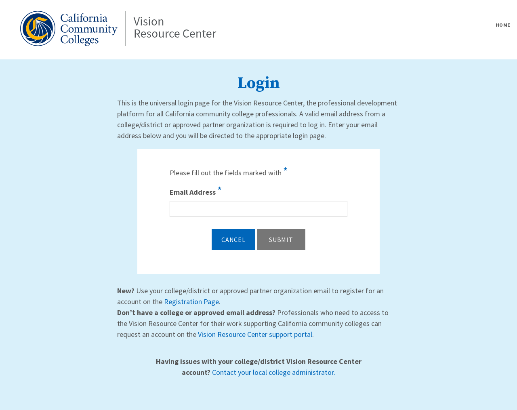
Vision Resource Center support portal (255, 334)
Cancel (233, 239)
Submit (281, 239)
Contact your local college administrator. (273, 372)
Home (503, 25)
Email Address (196, 191)
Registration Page (191, 301)
